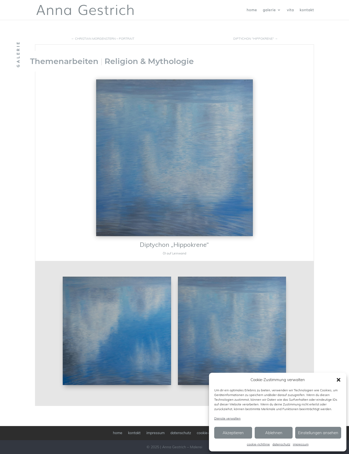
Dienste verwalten (227, 418)
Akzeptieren (233, 432)
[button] (338, 379)
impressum (301, 444)
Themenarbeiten (64, 61)
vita (290, 10)
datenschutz (281, 444)
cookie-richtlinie (258, 444)
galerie (269, 10)
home (252, 10)
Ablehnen (273, 432)
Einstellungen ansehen (318, 432)
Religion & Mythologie (149, 61)
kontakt (307, 10)
